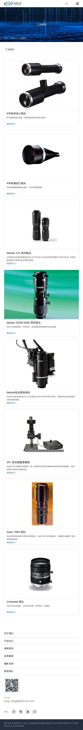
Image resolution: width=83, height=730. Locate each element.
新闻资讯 (8, 648)
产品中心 (13, 38)
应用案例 (8, 656)
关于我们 (8, 633)
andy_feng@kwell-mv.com (19, 701)
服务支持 (8, 663)
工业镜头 (22, 38)
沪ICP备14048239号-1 (63, 723)
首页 (6, 38)
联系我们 (8, 671)
